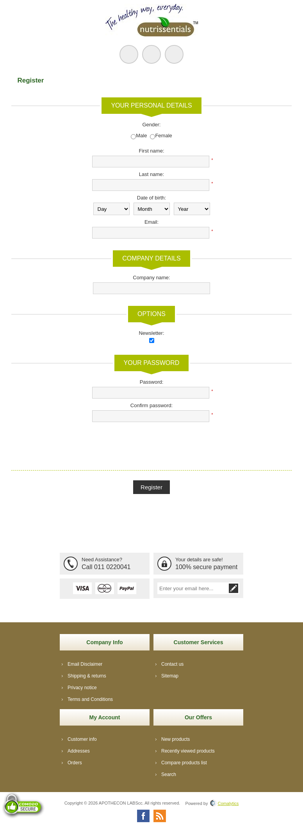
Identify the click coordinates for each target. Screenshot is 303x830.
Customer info (82, 739)
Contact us (172, 664)
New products (175, 739)
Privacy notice (82, 687)
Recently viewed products (188, 751)
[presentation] (151, 441)
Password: (152, 382)
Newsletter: (151, 333)
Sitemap (169, 676)
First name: (151, 151)
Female (163, 135)
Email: (151, 222)
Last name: (151, 174)
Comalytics (224, 803)
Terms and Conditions (90, 699)
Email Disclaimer (85, 664)
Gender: (152, 125)
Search (168, 774)
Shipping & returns (87, 676)
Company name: (151, 277)
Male (141, 135)
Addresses (79, 751)
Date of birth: (151, 198)
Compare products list (184, 762)
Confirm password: (151, 405)
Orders (75, 762)
